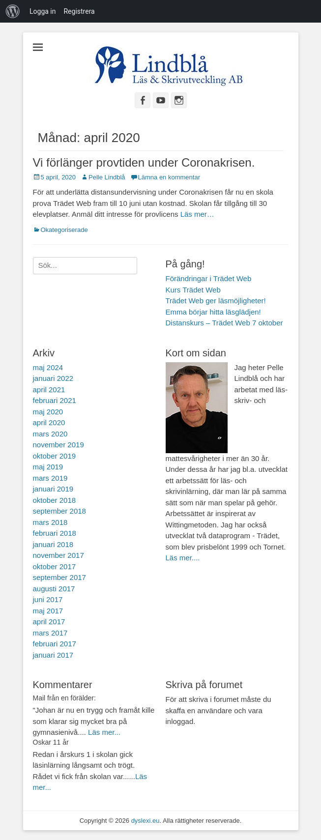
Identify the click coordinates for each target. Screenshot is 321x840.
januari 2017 (53, 655)
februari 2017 (54, 643)
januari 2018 (53, 544)
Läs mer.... (183, 557)
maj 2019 (48, 467)
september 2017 (59, 577)
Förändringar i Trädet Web (209, 278)
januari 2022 (53, 378)
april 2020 (49, 422)
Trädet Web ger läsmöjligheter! (216, 300)
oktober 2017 (54, 566)
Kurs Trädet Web (193, 290)
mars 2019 (50, 478)
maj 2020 (48, 411)
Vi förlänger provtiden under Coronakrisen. (144, 162)
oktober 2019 (54, 456)
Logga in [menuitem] (42, 11)
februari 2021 (54, 400)
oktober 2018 (54, 500)
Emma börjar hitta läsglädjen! (213, 312)
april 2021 (49, 389)
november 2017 (58, 555)
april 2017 (49, 621)
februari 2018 (54, 533)
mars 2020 (50, 434)
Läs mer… (197, 214)
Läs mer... (104, 732)
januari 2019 (53, 489)
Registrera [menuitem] (78, 11)
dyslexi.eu (145, 820)
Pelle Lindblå (106, 177)
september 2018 (59, 511)
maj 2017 (48, 611)
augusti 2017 (54, 588)
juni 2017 (48, 599)
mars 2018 (50, 522)
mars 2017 (50, 633)
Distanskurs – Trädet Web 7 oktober (224, 323)
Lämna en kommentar (169, 177)
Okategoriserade (64, 229)
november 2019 (58, 444)
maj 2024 (48, 367)
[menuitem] (13, 11)
